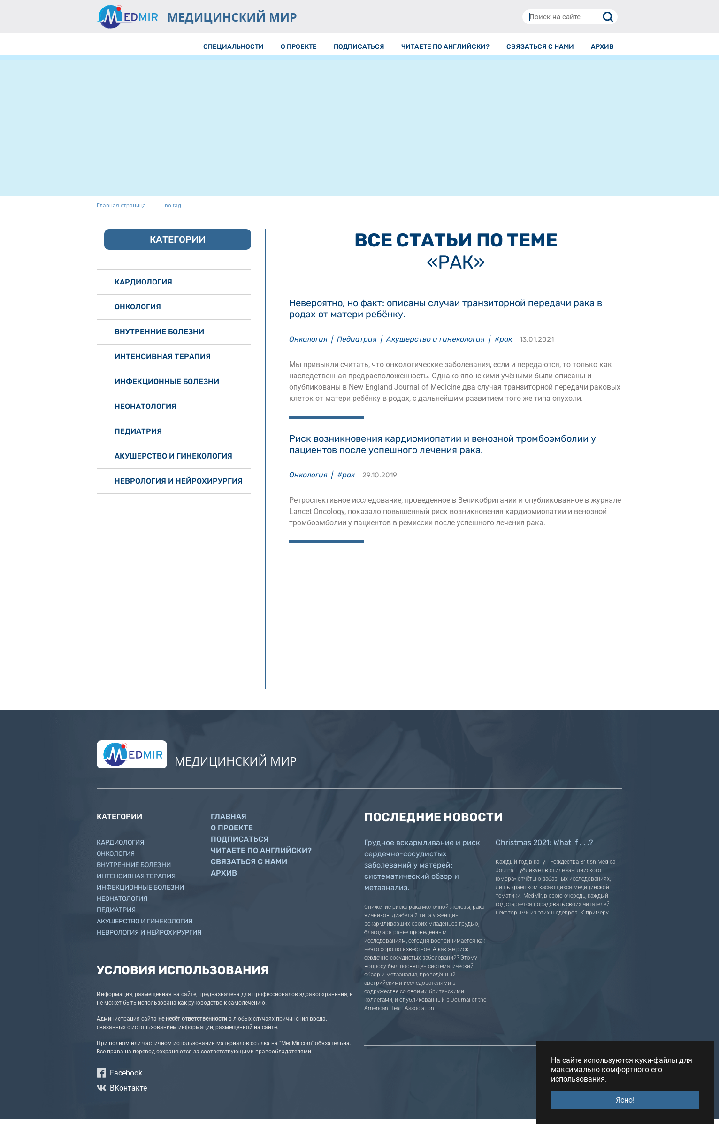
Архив (224, 883)
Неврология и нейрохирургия (179, 491)
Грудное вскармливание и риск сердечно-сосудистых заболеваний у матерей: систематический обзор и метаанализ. (422, 875)
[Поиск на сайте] (570, 16)
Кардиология (143, 292)
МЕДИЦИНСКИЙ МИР (232, 17)
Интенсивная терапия (163, 366)
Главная (228, 826)
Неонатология (145, 416)
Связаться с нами (249, 872)
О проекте (232, 838)
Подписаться (239, 849)
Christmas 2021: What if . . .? (544, 852)
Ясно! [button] (625, 1100)
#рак (503, 349)
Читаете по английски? (261, 860)
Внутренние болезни (159, 342)
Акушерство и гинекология (435, 349)
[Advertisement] (359, 141)
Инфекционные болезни (167, 391)
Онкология (308, 349)
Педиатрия (357, 349)
